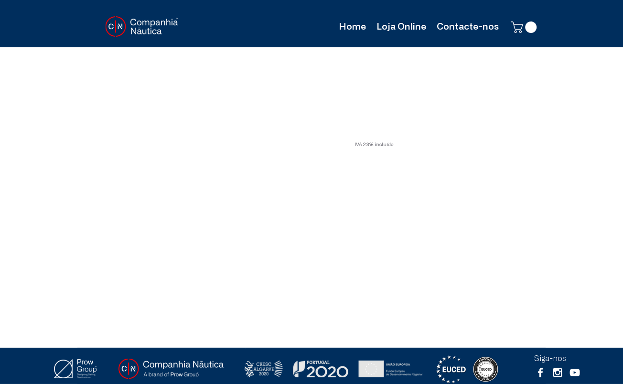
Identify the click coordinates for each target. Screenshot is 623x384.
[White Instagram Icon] (557, 372)
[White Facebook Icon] (540, 372)
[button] (525, 27)
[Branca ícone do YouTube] (575, 372)
